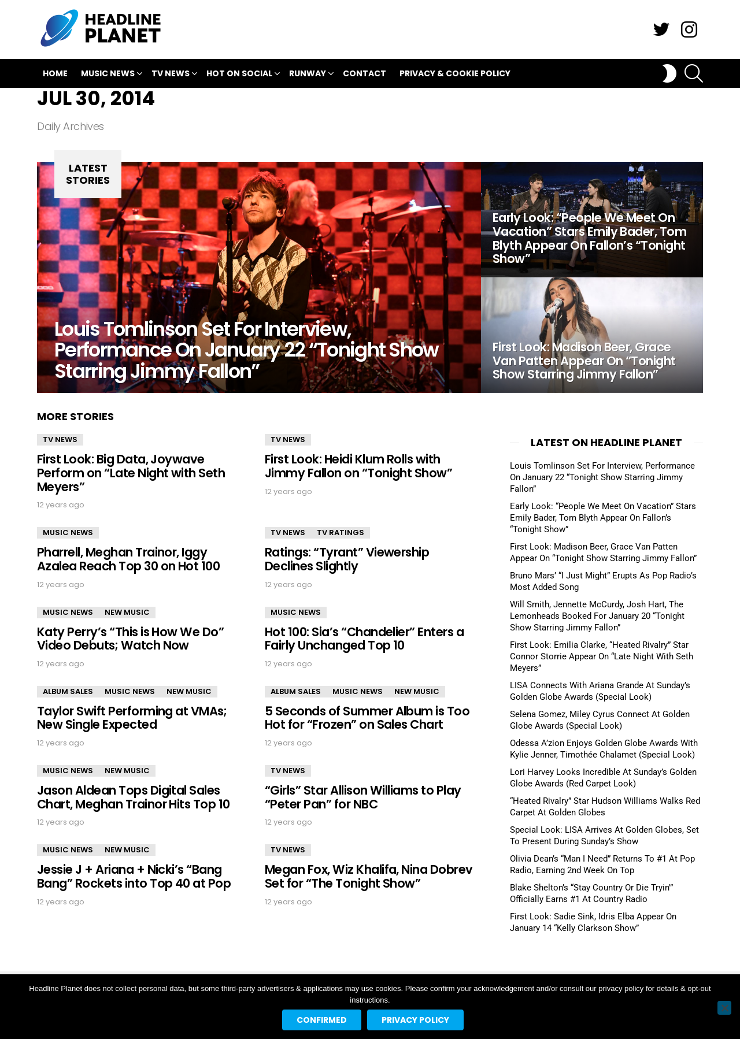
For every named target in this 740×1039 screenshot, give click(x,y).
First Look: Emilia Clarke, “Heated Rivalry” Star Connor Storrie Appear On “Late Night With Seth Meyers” (601, 656)
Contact (364, 73)
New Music (127, 612)
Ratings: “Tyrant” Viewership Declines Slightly (347, 559)
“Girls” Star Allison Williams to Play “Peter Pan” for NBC (363, 797)
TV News (170, 75)
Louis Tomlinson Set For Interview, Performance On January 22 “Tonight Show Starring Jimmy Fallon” (602, 477)
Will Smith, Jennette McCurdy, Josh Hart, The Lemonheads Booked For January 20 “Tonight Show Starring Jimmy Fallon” (597, 616)
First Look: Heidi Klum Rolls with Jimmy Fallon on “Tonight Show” (358, 466)
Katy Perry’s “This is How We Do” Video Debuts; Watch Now (130, 639)
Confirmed (322, 1020)
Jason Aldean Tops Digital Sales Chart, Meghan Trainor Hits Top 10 (133, 797)
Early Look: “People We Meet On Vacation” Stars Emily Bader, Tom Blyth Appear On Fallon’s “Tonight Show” (603, 518)
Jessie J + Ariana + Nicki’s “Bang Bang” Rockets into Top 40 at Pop (134, 876)
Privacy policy (415, 1020)
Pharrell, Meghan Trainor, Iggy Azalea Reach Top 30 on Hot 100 (128, 559)
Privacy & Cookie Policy (454, 73)
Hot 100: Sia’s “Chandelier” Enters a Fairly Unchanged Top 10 (364, 639)
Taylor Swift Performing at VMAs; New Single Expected (132, 718)
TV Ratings (340, 532)
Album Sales (68, 691)
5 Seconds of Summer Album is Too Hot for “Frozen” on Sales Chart (367, 718)
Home (55, 73)
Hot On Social (239, 75)
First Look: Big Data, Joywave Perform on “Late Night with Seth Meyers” (131, 473)
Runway (307, 75)
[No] (724, 1008)
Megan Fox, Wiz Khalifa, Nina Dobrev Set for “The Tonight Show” (369, 876)
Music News (108, 75)
